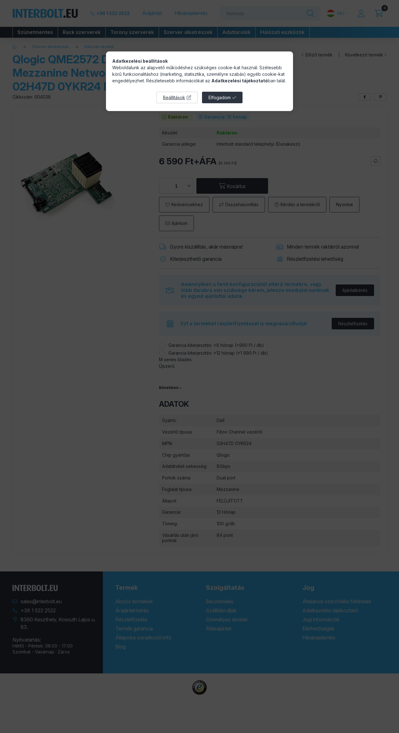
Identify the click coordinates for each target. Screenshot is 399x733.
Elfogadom (220, 97)
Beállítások (174, 97)
